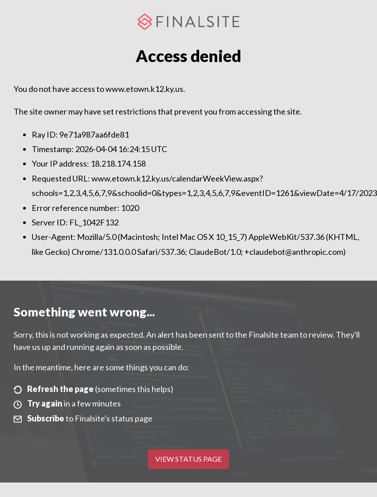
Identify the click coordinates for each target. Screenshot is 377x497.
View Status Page (188, 458)
